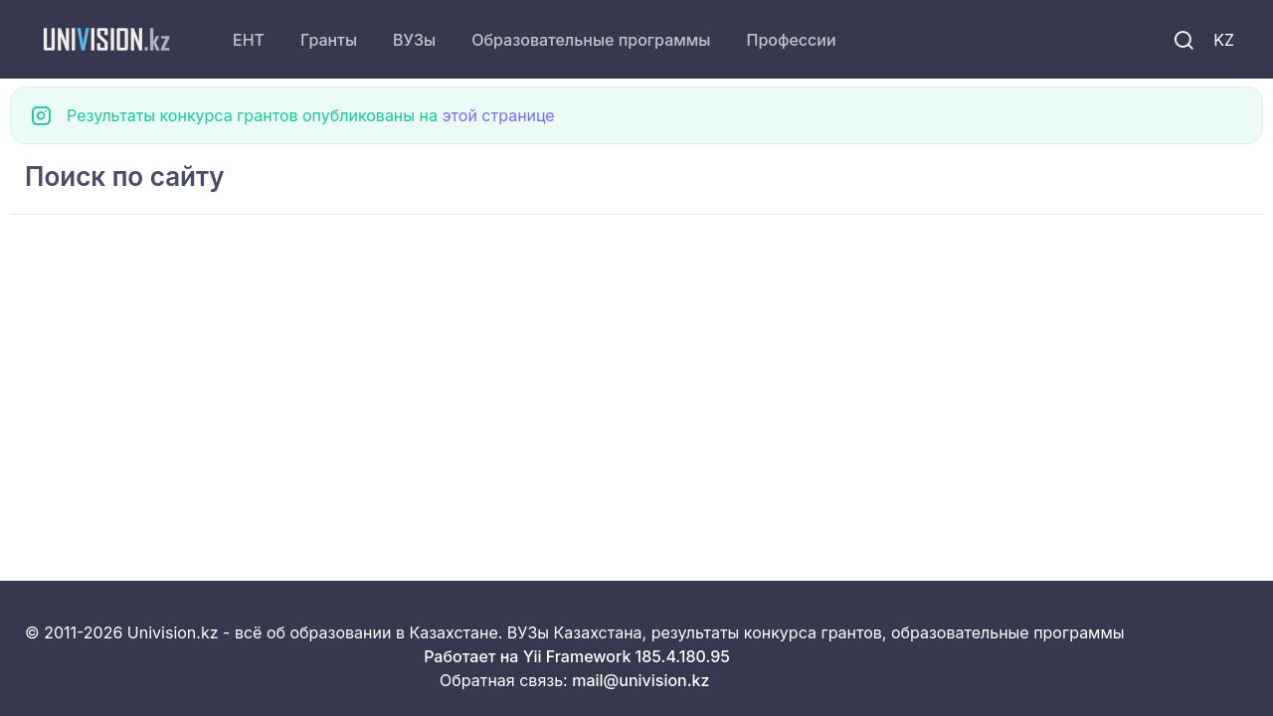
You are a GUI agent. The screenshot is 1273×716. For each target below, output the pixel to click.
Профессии (790, 40)
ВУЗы (414, 40)
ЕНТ (249, 40)
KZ (1223, 40)
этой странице (498, 115)
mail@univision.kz (640, 680)
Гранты (328, 40)
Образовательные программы (590, 40)
